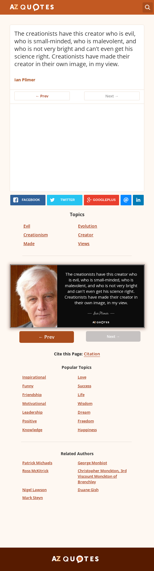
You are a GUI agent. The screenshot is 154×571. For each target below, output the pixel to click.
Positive (29, 421)
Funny (27, 385)
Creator (85, 235)
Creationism (35, 235)
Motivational (34, 403)
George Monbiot (92, 462)
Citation (92, 354)
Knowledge (32, 429)
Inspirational (34, 377)
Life (81, 394)
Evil (26, 226)
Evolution (87, 226)
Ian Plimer (24, 79)
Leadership (32, 412)
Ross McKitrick (35, 470)
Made (29, 243)
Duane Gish (88, 489)
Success (84, 385)
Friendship (32, 394)
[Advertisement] (78, 148)
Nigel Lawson (34, 489)
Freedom (86, 421)
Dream (84, 412)
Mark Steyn (32, 497)
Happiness (87, 429)
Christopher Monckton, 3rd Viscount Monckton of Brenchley (102, 476)
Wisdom (85, 403)
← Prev (41, 96)
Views (83, 243)
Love (82, 377)
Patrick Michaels (37, 462)
